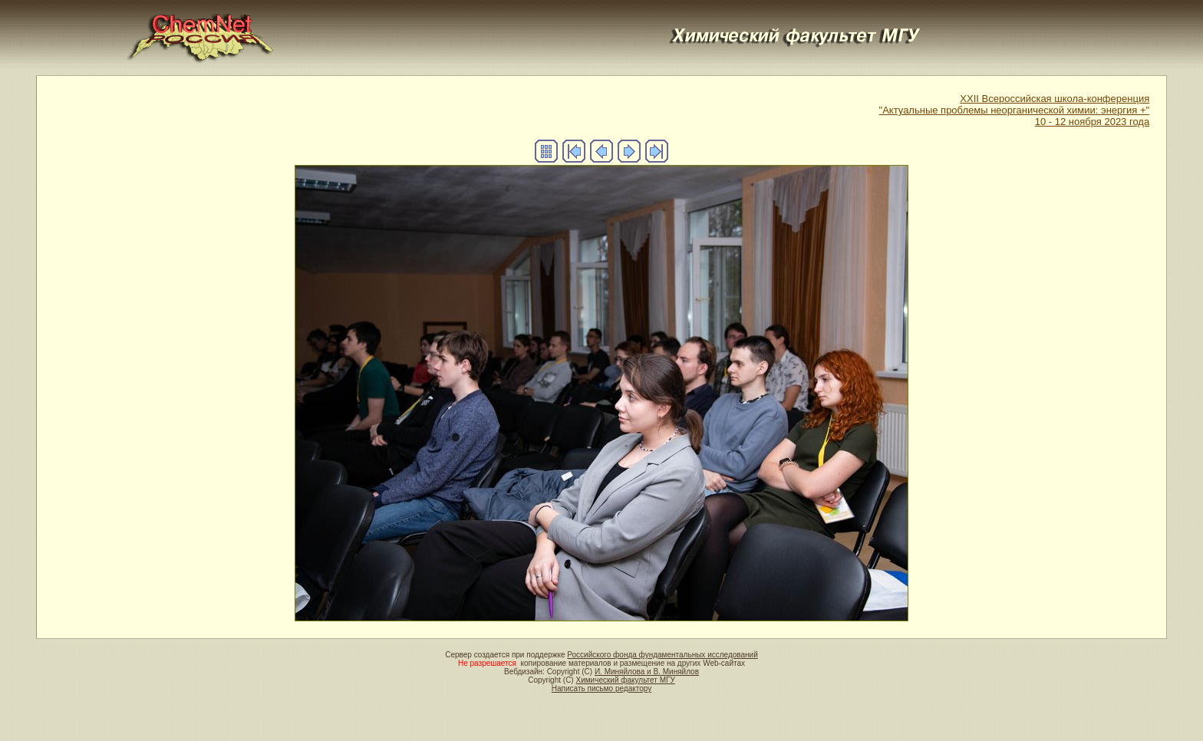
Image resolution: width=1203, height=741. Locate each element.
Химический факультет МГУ (624, 680)
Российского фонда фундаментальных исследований (662, 654)
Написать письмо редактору (601, 688)
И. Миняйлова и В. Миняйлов (647, 671)
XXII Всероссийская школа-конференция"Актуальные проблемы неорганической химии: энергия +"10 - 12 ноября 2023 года (1014, 110)
